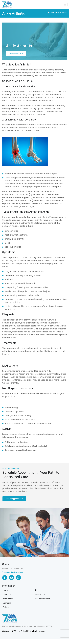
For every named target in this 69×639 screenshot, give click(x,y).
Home (50, 12)
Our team (7, 603)
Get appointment (42, 599)
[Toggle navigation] (65, 4)
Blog (37, 590)
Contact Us (40, 594)
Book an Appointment (14, 499)
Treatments (8, 599)
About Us (7, 594)
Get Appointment (16, 53)
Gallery (6, 607)
